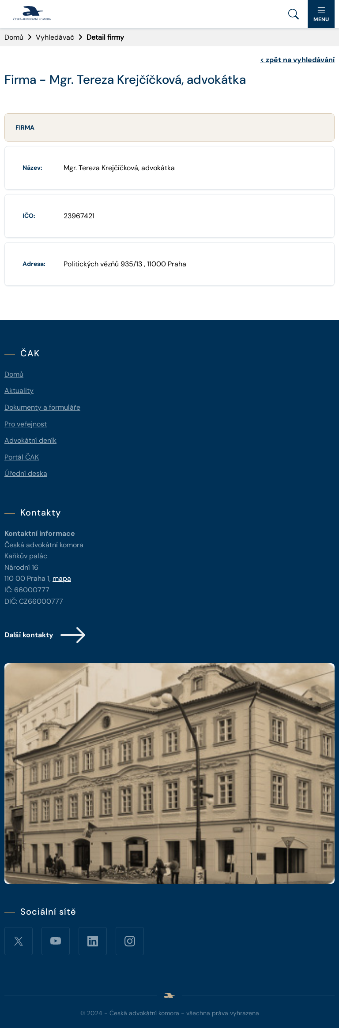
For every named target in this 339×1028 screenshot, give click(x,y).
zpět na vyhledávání (297, 59)
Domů (13, 37)
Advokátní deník (30, 440)
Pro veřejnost (25, 424)
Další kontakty (45, 635)
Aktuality (19, 390)
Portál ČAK (21, 457)
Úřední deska (25, 473)
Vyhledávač (55, 37)
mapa (62, 578)
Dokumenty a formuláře (42, 407)
